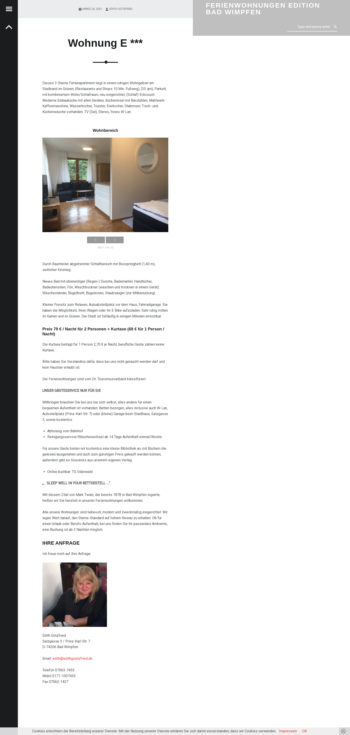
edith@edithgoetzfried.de (72, 658)
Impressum (288, 731)
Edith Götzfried (121, 8)
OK (304, 731)
